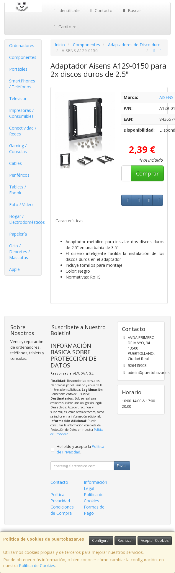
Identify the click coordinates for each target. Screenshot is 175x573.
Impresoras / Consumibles (21, 113)
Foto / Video (21, 204)
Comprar (147, 173)
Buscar (131, 10)
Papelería (18, 234)
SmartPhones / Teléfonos (22, 84)
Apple (14, 269)
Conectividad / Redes (22, 131)
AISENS (166, 97)
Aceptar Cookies (155, 540)
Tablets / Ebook (17, 190)
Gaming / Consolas (18, 148)
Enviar (122, 465)
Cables (15, 163)
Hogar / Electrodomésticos (25, 219)
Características (69, 220)
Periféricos (19, 175)
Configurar (101, 540)
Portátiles (18, 69)
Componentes (22, 57)
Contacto (101, 10)
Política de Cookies (37, 565)
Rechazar (125, 540)
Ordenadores (21, 45)
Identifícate (66, 10)
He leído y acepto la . (80, 449)
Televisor (18, 98)
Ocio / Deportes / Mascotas (19, 251)
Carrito (64, 26)
